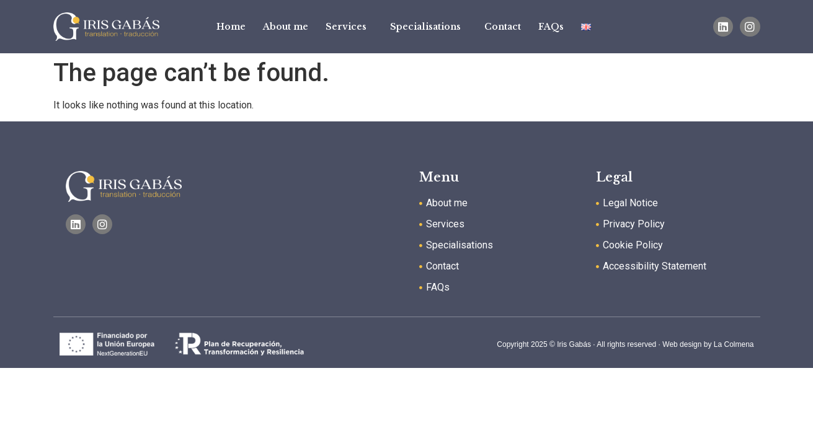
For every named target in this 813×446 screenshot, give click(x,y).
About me (285, 26)
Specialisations (428, 26)
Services (349, 26)
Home (231, 26)
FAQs (551, 26)
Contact (502, 26)
